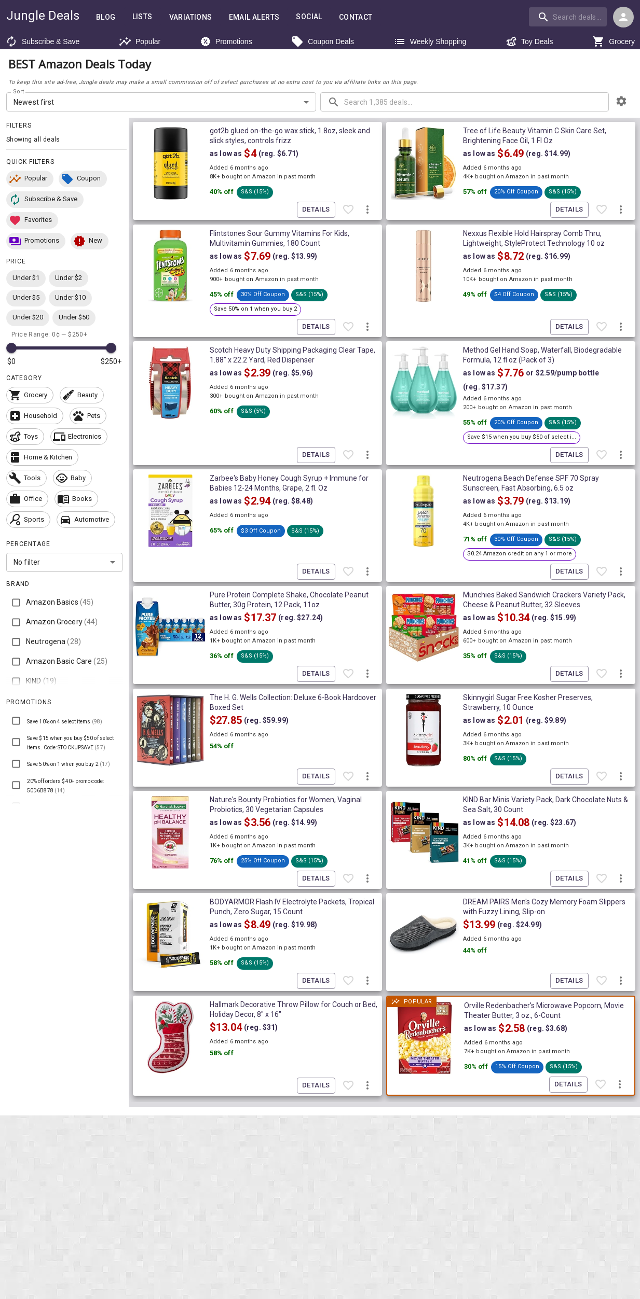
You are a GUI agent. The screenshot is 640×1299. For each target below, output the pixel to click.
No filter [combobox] (26, 562)
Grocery (613, 41)
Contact (356, 17)
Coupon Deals (322, 41)
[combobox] (569, 16)
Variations (191, 17)
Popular (139, 41)
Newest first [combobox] (34, 102)
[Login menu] (623, 17)
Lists (142, 16)
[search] (568, 16)
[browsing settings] (621, 101)
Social (309, 16)
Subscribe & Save (42, 41)
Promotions (226, 41)
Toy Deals (529, 41)
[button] (29, 179)
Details (316, 209)
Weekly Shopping (430, 41)
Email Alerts (254, 17)
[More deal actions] (367, 210)
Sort (18, 92)
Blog (106, 17)
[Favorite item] (348, 210)
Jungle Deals (42, 15)
